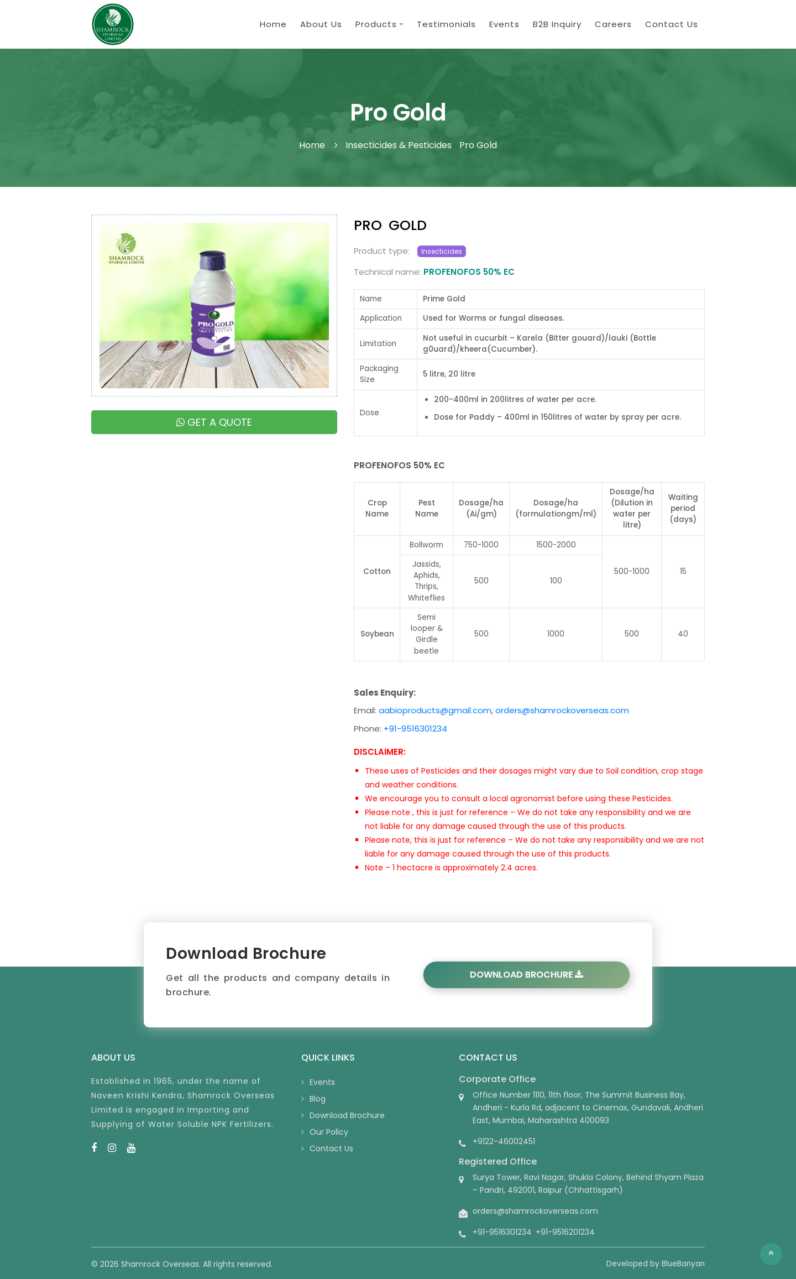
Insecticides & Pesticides (398, 145)
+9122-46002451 (504, 1141)
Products (376, 24)
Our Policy (329, 1131)
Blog (318, 1098)
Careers (613, 24)
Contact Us (671, 24)
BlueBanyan (683, 1264)
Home (273, 24)
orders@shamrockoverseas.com (562, 710)
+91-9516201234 (565, 1232)
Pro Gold (478, 145)
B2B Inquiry (557, 24)
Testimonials (446, 24)
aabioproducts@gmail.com (435, 710)
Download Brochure (526, 974)
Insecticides (441, 251)
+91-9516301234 (415, 728)
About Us (321, 24)
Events (504, 24)
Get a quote (214, 422)
